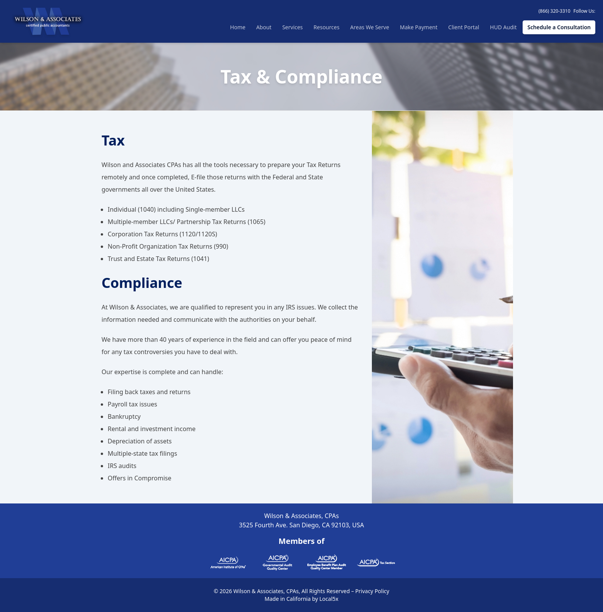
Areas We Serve (369, 27)
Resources (326, 27)
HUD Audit (503, 27)
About (264, 27)
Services (292, 27)
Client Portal (464, 27)
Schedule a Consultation (559, 27)
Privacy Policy (372, 591)
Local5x (329, 598)
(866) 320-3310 (554, 11)
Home (237, 27)
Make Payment (419, 27)
